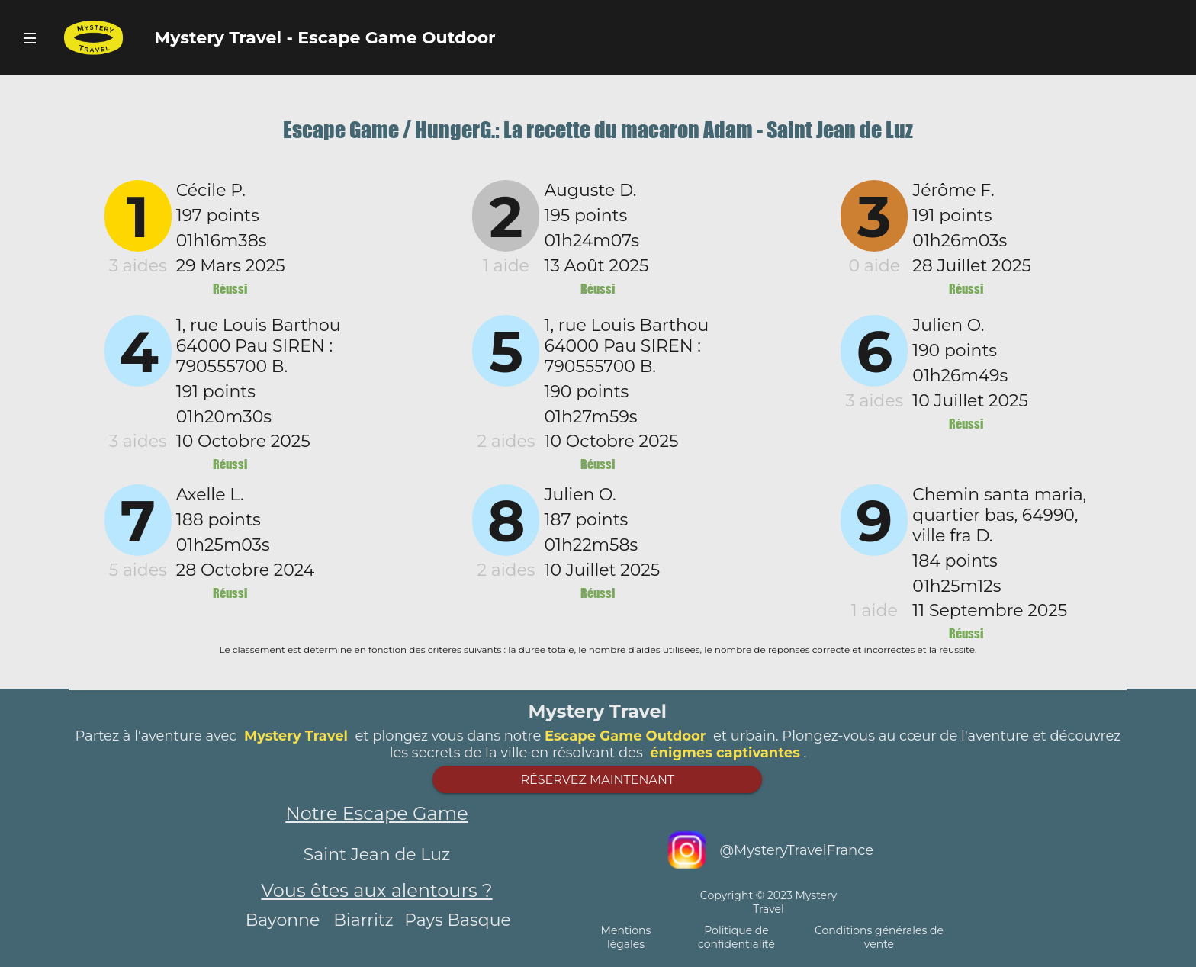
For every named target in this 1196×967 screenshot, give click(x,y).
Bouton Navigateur (30, 37)
